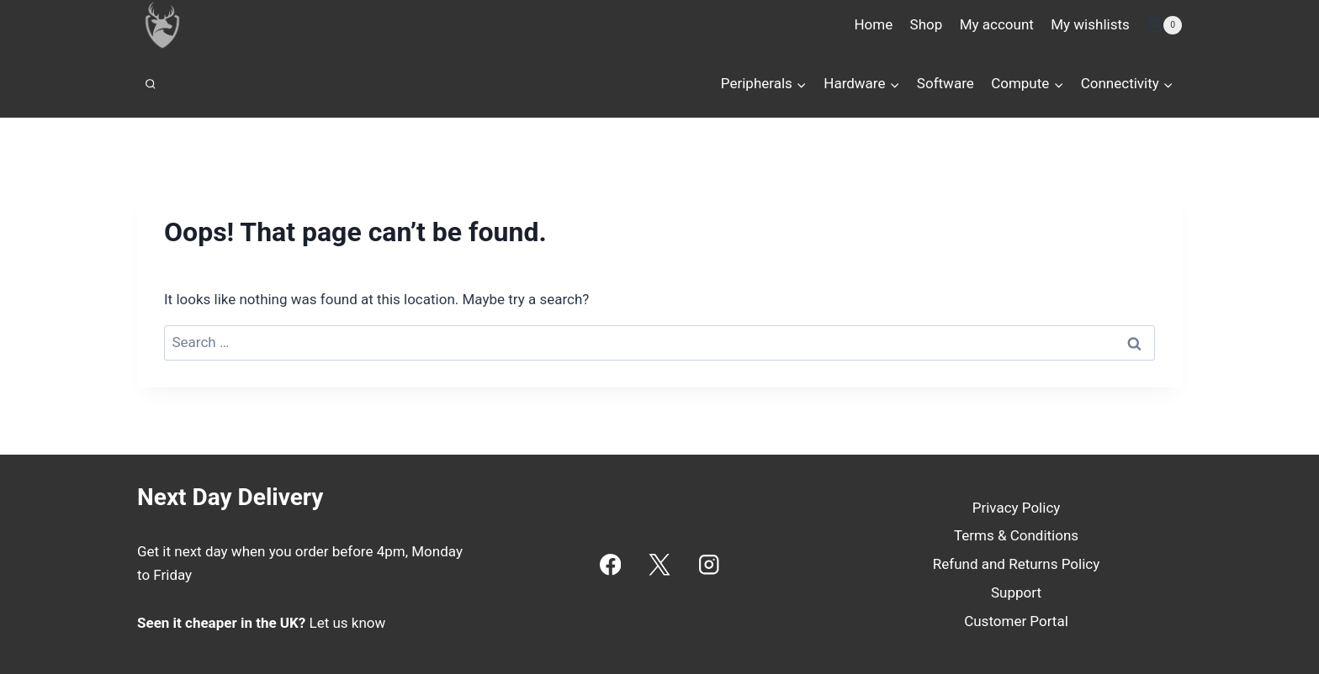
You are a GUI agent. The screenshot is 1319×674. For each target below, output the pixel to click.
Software (945, 83)
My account (997, 24)
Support (1016, 592)
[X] (659, 564)
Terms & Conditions (1016, 535)
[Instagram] (708, 564)
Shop (926, 24)
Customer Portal (1016, 621)
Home (873, 24)
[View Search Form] (150, 84)
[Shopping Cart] (1164, 25)
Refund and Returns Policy (1016, 564)
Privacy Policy (1016, 507)
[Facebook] (610, 564)
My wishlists (1090, 24)
